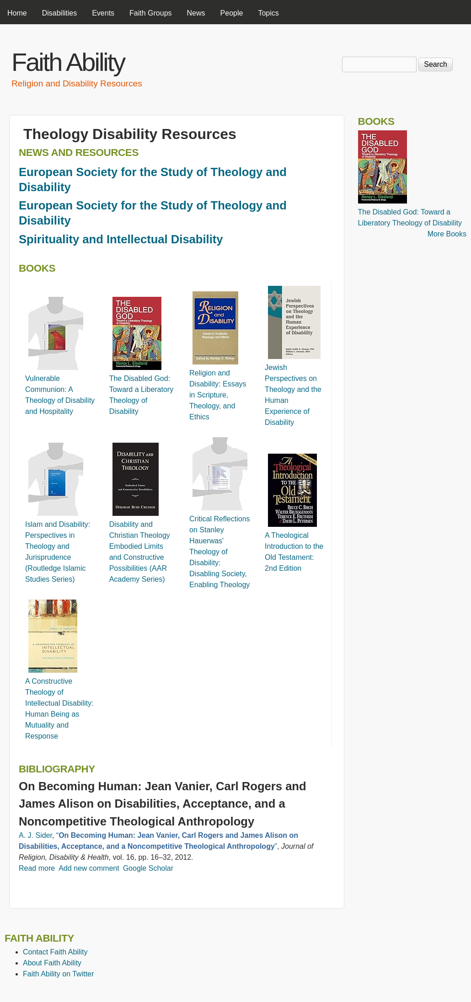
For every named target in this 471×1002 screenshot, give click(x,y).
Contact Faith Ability (55, 952)
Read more (37, 868)
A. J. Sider (35, 835)
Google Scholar (148, 868)
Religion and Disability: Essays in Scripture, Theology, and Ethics (217, 395)
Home (17, 13)
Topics (268, 13)
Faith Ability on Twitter (58, 974)
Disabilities (59, 13)
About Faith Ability (52, 963)
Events (103, 13)
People (231, 13)
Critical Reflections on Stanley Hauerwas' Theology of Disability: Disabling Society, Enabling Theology (219, 552)
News (196, 13)
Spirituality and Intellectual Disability (121, 239)
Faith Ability (67, 62)
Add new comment (89, 868)
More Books (447, 234)
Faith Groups (150, 13)
